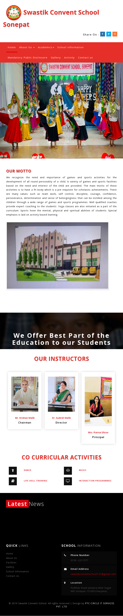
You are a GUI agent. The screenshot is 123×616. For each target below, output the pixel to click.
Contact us (85, 57)
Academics (46, 47)
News (25, 504)
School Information (70, 47)
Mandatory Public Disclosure (28, 57)
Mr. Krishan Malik (25, 417)
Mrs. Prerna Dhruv (98, 432)
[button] (9, 111)
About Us (27, 47)
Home (12, 47)
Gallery (56, 57)
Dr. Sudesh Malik (61, 417)
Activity (69, 57)
